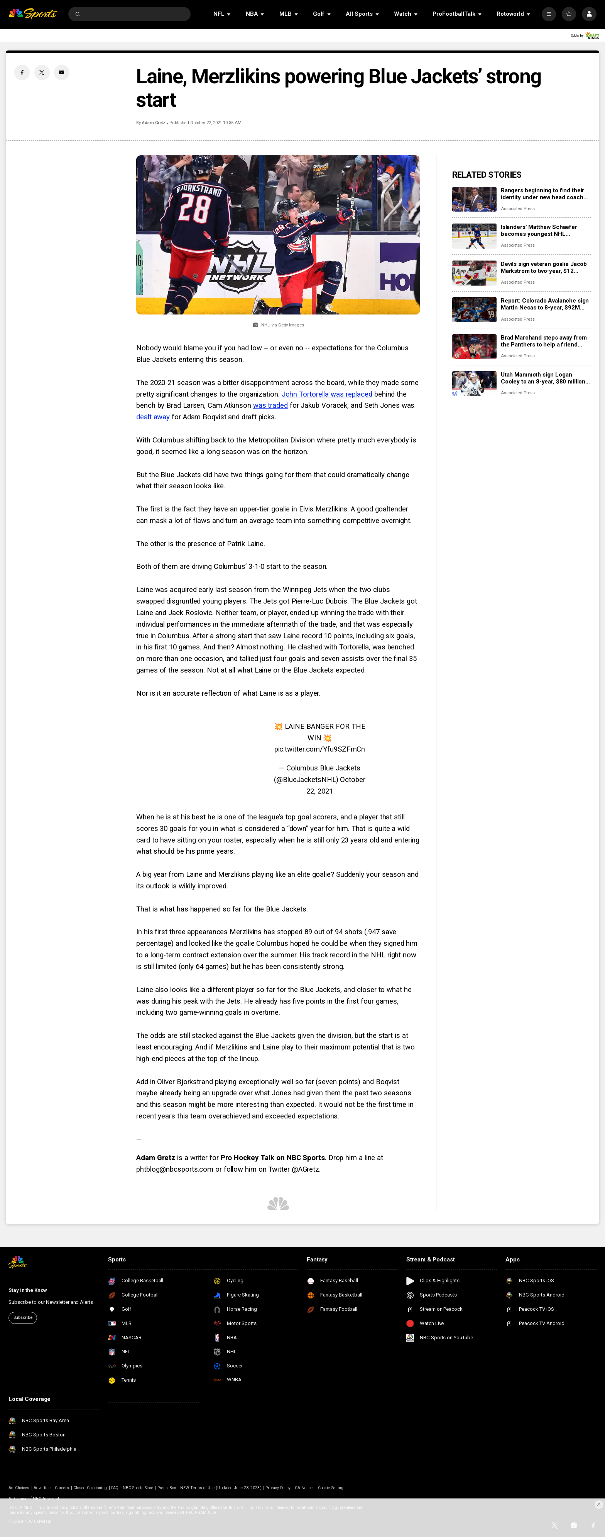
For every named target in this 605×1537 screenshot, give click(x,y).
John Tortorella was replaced (327, 394)
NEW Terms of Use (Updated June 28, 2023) (221, 1487)
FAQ (114, 1487)
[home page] (32, 14)
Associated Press (518, 208)
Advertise (42, 1487)
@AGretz (305, 1169)
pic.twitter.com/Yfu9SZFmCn (319, 749)
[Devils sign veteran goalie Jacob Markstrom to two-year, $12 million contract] (474, 273)
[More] (549, 14)
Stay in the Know (27, 1290)
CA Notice (304, 1487)
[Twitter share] (42, 72)
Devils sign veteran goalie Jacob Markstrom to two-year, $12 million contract (544, 267)
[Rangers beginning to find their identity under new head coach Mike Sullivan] (474, 199)
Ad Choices (18, 1487)
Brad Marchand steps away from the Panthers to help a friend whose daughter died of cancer (544, 341)
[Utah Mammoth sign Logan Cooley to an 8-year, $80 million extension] (474, 383)
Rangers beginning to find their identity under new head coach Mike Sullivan (542, 194)
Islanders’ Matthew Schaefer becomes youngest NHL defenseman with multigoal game (545, 230)
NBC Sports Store (138, 1487)
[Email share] (61, 72)
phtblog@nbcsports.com (174, 1169)
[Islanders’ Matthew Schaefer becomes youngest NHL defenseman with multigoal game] (474, 236)
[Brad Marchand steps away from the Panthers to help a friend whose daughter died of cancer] (474, 346)
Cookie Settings (332, 1487)
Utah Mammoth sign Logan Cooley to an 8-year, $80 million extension (543, 378)
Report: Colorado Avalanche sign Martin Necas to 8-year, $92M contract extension (545, 304)
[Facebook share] (22, 72)
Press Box (166, 1487)
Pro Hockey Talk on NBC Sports (273, 1158)
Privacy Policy (278, 1487)
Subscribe (23, 1317)
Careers (62, 1487)
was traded (270, 405)
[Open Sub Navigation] (229, 14)
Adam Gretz (154, 122)
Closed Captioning (90, 1487)
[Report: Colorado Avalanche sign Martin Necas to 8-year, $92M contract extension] (474, 309)
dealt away (153, 417)
